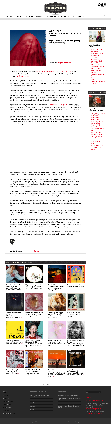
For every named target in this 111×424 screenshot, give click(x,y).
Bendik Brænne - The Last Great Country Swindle (97, 147)
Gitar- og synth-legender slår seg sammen (96, 70)
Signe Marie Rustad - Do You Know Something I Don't (34, 313)
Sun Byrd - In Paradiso (74, 285)
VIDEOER (80, 16)
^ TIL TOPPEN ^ (45, 384)
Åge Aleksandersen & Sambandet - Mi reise (96, 109)
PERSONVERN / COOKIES (94, 400)
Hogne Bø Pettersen (64, 63)
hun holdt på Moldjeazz (58, 105)
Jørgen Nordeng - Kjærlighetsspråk (72, 370)
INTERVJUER (66, 16)
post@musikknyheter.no (94, 409)
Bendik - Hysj (52, 285)
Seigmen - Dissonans (12, 340)
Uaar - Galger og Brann (13, 370)
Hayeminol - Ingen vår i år (33, 285)
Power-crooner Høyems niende (68, 395)
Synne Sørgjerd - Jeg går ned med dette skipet (55, 313)
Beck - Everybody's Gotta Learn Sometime (14, 285)
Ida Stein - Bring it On (54, 340)
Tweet (36, 251)
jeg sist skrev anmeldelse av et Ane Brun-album (53, 71)
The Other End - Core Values (34, 370)
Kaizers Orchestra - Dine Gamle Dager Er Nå (97, 128)
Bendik (32, 403)
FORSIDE (8, 16)
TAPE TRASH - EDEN (73, 313)
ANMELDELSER (35, 16)
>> (23, 290)
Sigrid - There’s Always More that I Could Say (32, 341)
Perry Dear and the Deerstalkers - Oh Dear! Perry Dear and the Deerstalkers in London (98, 136)
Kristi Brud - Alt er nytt (97, 121)
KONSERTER (51, 16)
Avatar (32, 409)
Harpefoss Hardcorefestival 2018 (68, 403)
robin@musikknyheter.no (94, 413)
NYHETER (20, 16)
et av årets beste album (23, 76)
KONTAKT (89, 397)
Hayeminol (33, 400)
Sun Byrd (33, 406)
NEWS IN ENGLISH (9, 413)
